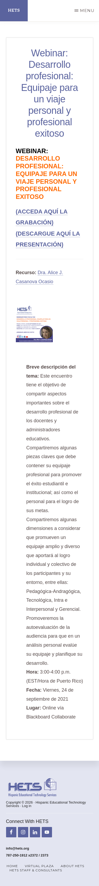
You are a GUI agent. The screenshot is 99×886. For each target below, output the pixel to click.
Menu (87, 10)
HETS (14, 10)
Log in (26, 806)
